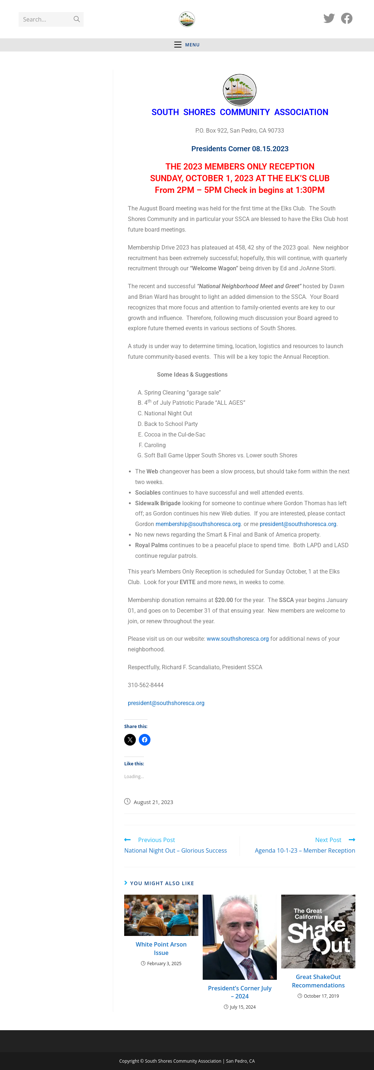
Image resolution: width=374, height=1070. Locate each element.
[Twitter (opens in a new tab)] (329, 18)
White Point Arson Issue (161, 948)
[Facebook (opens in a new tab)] (346, 18)
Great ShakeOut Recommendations (318, 981)
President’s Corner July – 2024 (239, 992)
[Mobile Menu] (187, 45)
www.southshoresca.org (238, 638)
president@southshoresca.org (298, 524)
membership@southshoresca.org (198, 524)
